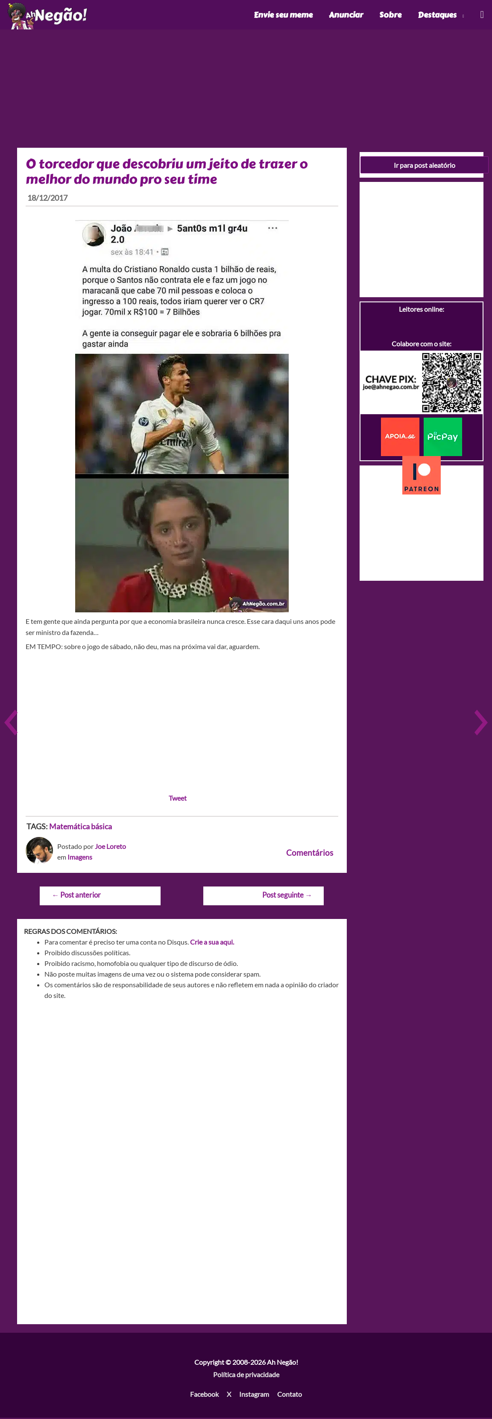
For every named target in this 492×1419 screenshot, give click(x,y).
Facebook (204, 1395)
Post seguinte (287, 896)
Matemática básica (80, 827)
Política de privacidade (246, 1376)
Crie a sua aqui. (212, 943)
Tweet (178, 799)
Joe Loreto (110, 847)
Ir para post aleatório (424, 166)
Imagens (79, 858)
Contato (289, 1395)
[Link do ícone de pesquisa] (481, 15)
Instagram (254, 1395)
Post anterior (76, 896)
